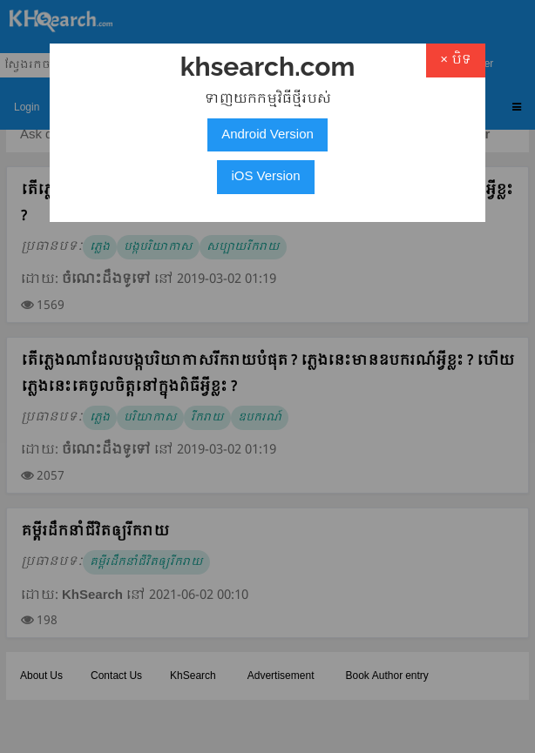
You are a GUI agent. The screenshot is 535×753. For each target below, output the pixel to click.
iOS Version (265, 176)
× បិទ (455, 60)
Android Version (267, 135)
